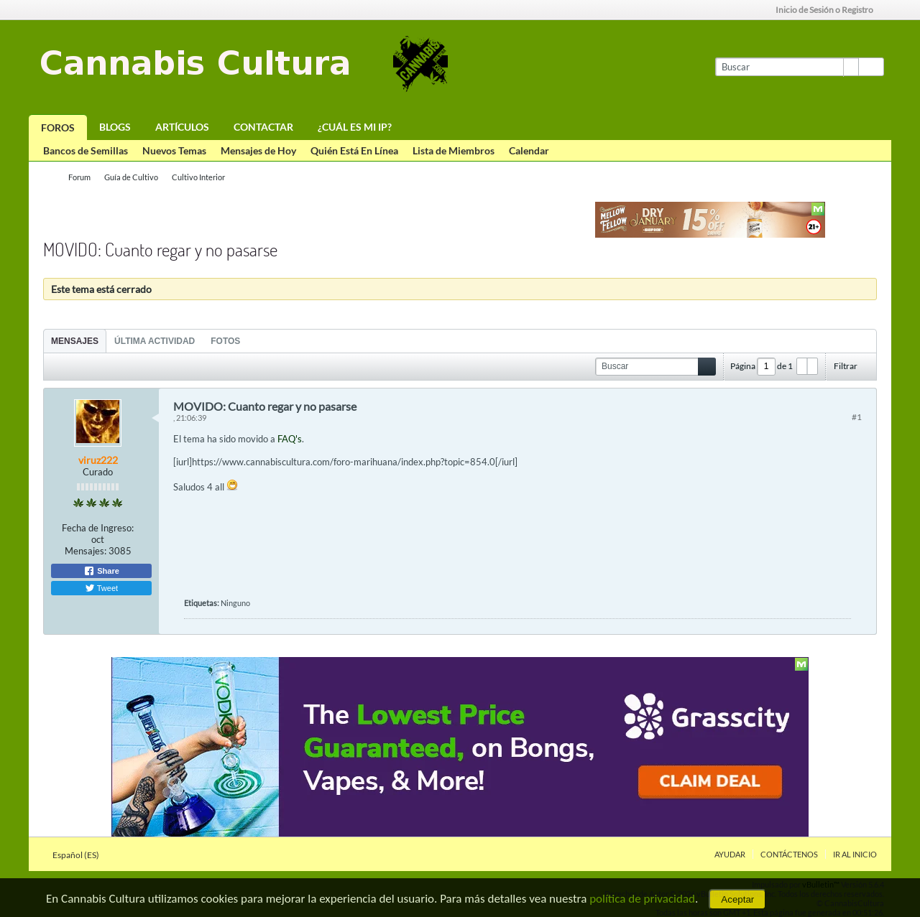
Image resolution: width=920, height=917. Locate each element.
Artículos (182, 127)
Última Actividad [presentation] (154, 341)
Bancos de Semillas (85, 150)
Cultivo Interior (198, 177)
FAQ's (289, 438)
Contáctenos (789, 854)
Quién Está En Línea (354, 150)
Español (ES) (80, 854)
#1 (857, 416)
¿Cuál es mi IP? (355, 127)
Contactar (263, 127)
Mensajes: (85, 551)
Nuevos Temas (174, 150)
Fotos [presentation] (225, 341)
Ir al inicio (855, 854)
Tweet (101, 588)
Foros (58, 127)
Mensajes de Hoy (258, 150)
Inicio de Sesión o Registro (829, 9)
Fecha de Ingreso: (98, 528)
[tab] (74, 341)
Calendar (529, 150)
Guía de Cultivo (131, 177)
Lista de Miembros (453, 150)
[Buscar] (786, 66)
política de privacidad (642, 898)
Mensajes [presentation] (74, 341)
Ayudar (729, 854)
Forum (79, 177)
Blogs (115, 127)
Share (101, 571)
